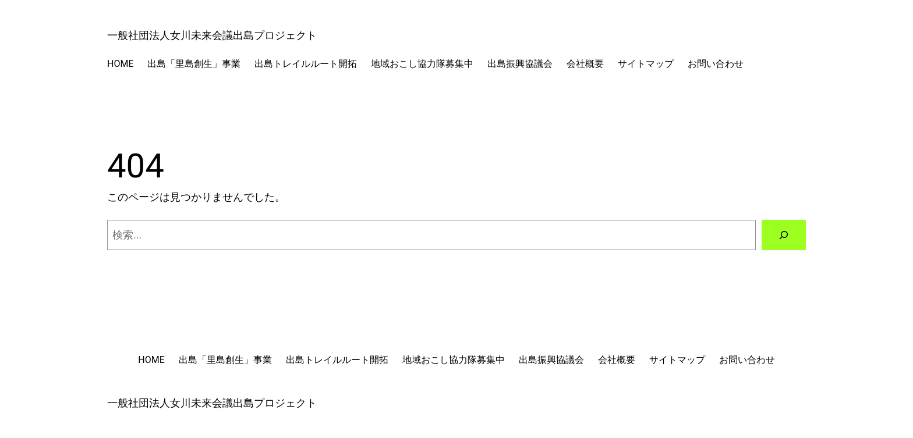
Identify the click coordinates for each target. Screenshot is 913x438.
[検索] (784, 235)
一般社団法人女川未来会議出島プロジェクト (212, 35)
